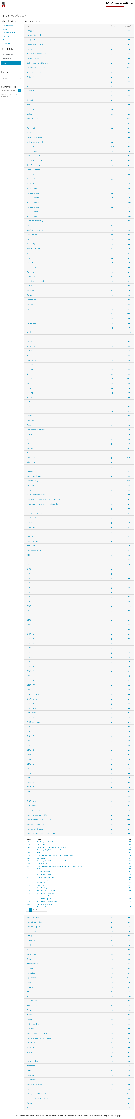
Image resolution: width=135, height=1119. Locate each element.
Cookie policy (7, 36)
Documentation (8, 25)
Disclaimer (6, 29)
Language (4, 75)
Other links (6, 43)
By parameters (8, 63)
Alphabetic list (8, 54)
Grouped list (7, 58)
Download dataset (9, 33)
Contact (5, 40)
